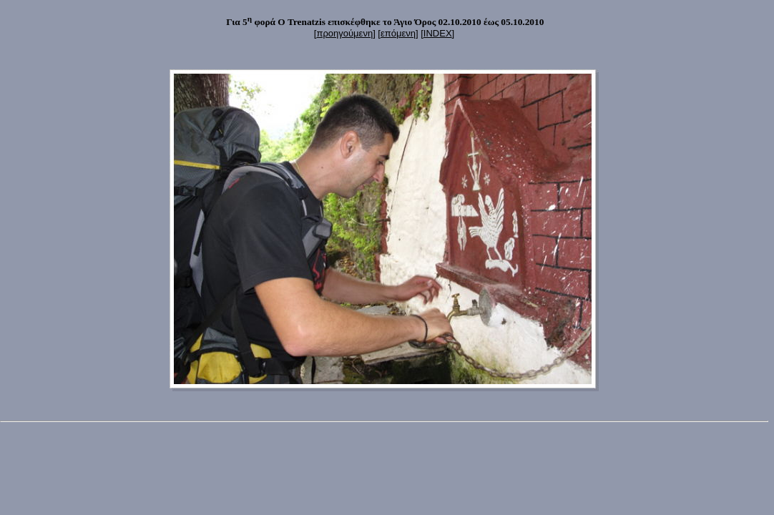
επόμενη (398, 33)
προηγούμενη (344, 33)
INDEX (437, 33)
